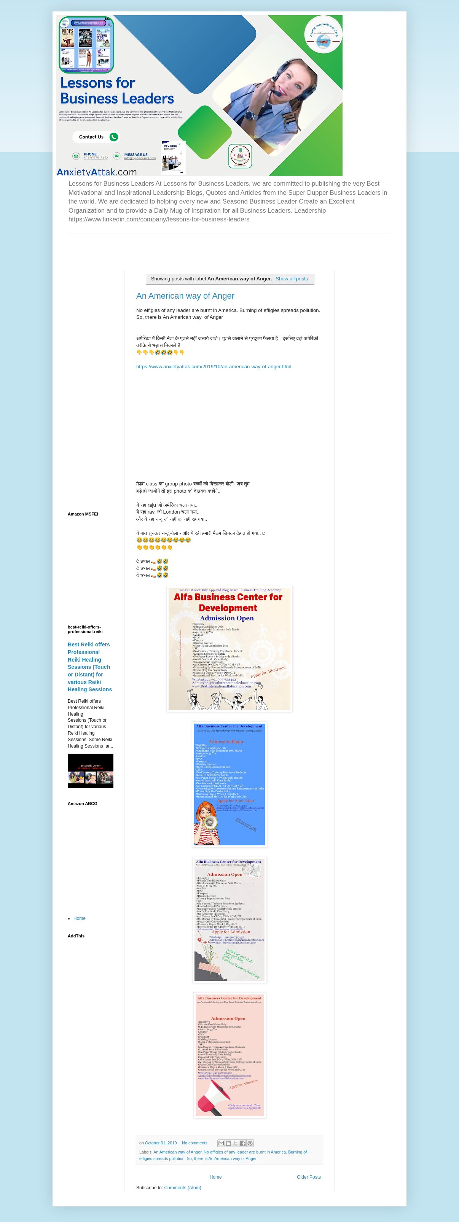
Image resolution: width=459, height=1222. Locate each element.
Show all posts (292, 279)
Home (216, 1177)
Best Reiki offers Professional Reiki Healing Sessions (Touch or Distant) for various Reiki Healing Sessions (90, 666)
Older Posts (309, 1177)
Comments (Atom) (182, 1187)
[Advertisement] (157, 245)
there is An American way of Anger (225, 1158)
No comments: (196, 1143)
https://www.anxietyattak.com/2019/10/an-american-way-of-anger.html (214, 366)
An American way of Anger (185, 296)
